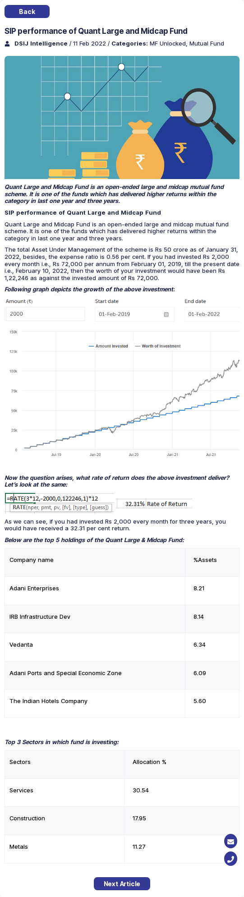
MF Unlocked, (169, 43)
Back (27, 11)
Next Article (122, 884)
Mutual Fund (206, 43)
